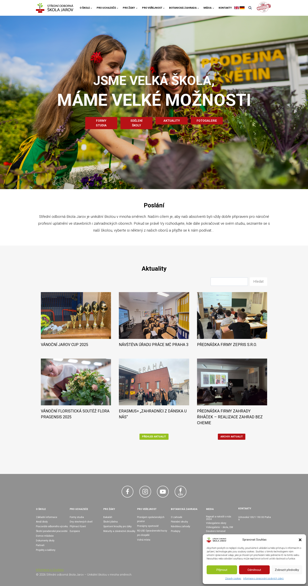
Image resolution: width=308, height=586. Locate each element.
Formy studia (77, 517)
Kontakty (225, 7)
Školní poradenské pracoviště (51, 531)
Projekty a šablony (45, 550)
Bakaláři (107, 517)
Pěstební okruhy (179, 521)
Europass (75, 531)
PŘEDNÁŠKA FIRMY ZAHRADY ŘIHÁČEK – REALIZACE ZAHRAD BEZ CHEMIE (230, 417)
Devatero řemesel (216, 531)
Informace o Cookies (50, 569)
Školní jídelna (110, 521)
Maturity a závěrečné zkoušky (119, 531)
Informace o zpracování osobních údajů (263, 578)
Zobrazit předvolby (287, 570)
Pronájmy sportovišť (148, 526)
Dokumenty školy (45, 540)
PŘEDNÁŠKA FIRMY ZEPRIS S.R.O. (227, 344)
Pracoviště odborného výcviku (52, 526)
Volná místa (143, 539)
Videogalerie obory (216, 523)
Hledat (258, 281)
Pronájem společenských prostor (150, 519)
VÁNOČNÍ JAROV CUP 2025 (64, 344)
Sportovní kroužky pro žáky (117, 526)
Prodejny (175, 531)
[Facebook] (127, 492)
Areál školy (42, 521)
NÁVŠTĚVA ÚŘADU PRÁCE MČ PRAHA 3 (153, 344)
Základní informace (46, 517)
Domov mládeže (45, 535)
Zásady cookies (233, 578)
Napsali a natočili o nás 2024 (218, 518)
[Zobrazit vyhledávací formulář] (250, 7)
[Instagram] (145, 492)
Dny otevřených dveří (81, 521)
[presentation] (76, 315)
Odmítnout (254, 570)
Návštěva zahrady (180, 526)
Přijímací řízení (78, 526)
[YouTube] (163, 492)
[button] (300, 540)
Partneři (40, 545)
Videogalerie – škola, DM (219, 527)
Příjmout (221, 570)
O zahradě (176, 517)
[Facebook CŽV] (180, 492)
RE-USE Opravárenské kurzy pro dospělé (152, 532)
